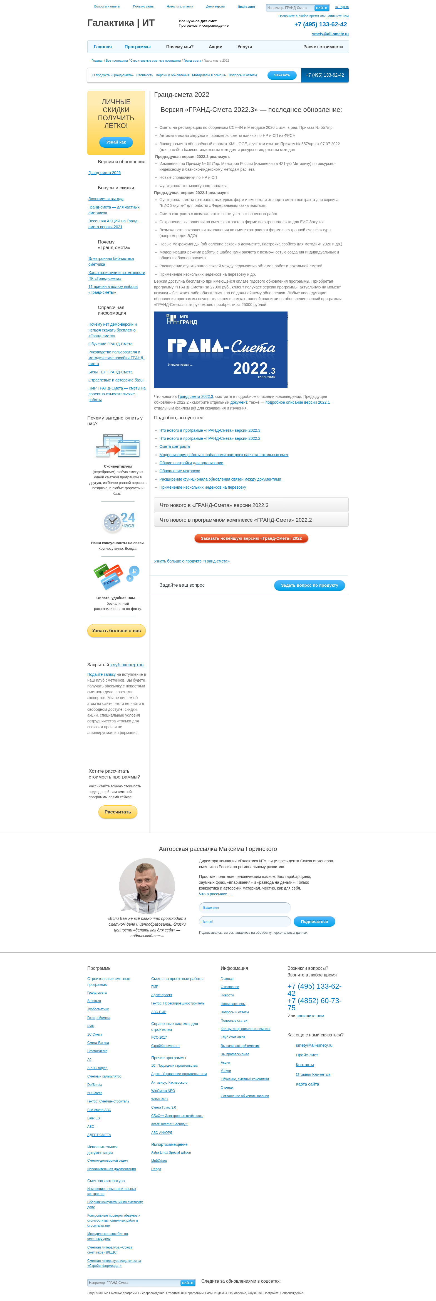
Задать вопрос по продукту (309, 585)
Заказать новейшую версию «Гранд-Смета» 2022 (251, 538)
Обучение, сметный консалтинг (245, 1079)
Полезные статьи (234, 1021)
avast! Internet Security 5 (169, 1124)
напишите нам (337, 16)
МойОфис (159, 1161)
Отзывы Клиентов (313, 1074)
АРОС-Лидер (97, 1068)
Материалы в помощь (209, 75)
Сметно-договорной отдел (107, 1160)
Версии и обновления (173, 75)
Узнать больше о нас (116, 630)
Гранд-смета (96, 992)
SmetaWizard (97, 1051)
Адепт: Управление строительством (179, 1074)
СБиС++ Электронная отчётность (177, 1116)
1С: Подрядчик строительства (174, 1066)
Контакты (305, 1064)
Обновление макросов (180, 471)
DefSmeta (94, 1085)
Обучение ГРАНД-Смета (110, 344)
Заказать (282, 75)
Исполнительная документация (111, 1169)
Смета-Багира (98, 1043)
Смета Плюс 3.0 (163, 1107)
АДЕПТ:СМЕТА (99, 1135)
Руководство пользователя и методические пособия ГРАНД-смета (116, 358)
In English (342, 7)
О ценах (227, 1087)
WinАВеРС (159, 1099)
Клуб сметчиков (233, 1037)
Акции (215, 46)
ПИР (154, 987)
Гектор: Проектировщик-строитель (177, 1003)
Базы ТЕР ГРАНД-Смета (110, 372)
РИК (90, 1026)
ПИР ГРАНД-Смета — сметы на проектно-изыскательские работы (117, 394)
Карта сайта (307, 1084)
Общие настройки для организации (191, 463)
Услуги (244, 46)
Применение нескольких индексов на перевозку (203, 487)
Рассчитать (118, 812)
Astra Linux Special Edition (171, 1152)
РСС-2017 (159, 1037)
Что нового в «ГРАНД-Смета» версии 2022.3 (214, 505)
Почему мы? (180, 46)
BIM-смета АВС (99, 1110)
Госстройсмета (98, 1018)
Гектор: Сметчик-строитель (108, 1101)
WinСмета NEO (163, 1091)
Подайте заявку (101, 674)
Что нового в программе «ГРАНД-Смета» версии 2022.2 (210, 438)
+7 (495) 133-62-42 (325, 75)
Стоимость (145, 75)
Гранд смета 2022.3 (195, 396)
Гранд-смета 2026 (104, 172)
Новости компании (180, 6)
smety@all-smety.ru (330, 34)
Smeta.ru (94, 1001)
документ (239, 402)
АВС (90, 1127)
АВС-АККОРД (161, 1133)
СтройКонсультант (165, 1046)
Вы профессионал (235, 1054)
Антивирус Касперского (169, 1082)
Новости (227, 995)
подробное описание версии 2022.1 (298, 402)
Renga (156, 1169)
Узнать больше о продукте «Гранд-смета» (192, 561)
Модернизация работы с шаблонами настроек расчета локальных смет (224, 455)
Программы (138, 46)
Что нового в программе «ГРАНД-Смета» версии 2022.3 (210, 430)
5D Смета (94, 1093)
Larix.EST (94, 1118)
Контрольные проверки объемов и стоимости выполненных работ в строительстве (113, 1220)
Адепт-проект (161, 995)
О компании (230, 987)
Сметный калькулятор (104, 1076)
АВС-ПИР (158, 1012)
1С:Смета (94, 1034)
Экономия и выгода (105, 199)
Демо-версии (215, 6)
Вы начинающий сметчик (240, 1046)
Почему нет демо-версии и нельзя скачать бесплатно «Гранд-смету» (112, 330)
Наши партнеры (233, 1004)
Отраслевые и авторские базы (115, 380)
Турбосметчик (98, 1009)
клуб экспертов (126, 664)
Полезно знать (143, 6)
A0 (89, 1060)
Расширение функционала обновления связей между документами (220, 479)
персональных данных (289, 933)
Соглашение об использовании (245, 1096)
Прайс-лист (307, 1055)
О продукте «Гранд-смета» (113, 75)
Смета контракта (175, 446)
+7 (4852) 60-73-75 (314, 1004)
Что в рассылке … (215, 894)
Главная (103, 46)
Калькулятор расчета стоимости (246, 1029)
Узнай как (116, 142)
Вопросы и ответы (107, 6)
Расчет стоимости (323, 46)
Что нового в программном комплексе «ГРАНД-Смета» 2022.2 (236, 520)
